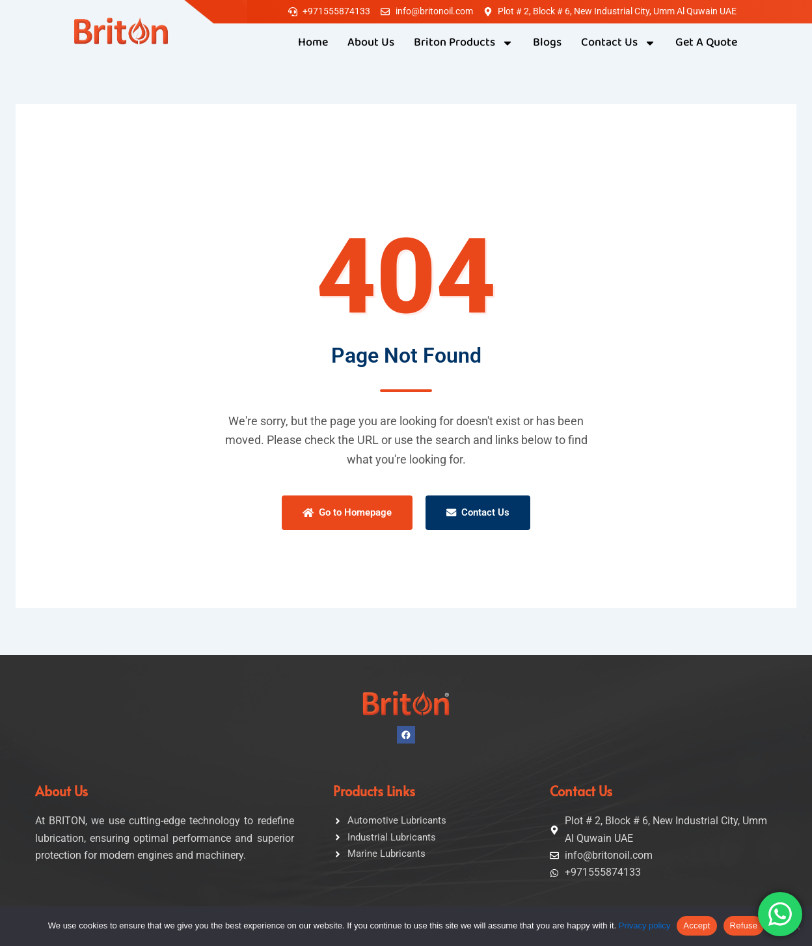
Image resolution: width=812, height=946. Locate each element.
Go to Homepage (346, 513)
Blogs (547, 42)
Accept (696, 925)
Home (313, 42)
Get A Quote (706, 42)
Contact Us (618, 43)
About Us (370, 42)
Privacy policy (644, 925)
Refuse (744, 925)
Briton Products (463, 43)
